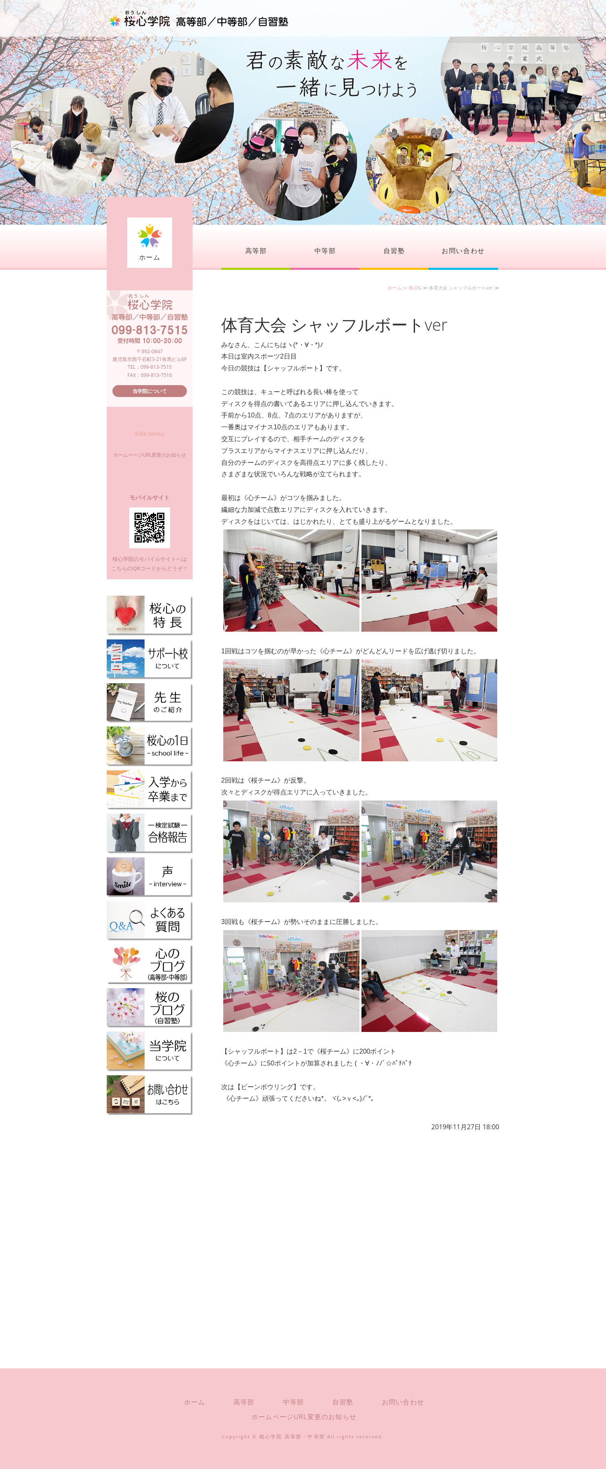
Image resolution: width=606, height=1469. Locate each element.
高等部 (256, 250)
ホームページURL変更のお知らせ (149, 454)
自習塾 (394, 250)
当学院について (149, 391)
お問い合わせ (463, 250)
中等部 (325, 250)
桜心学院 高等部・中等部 (292, 1436)
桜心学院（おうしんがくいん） (199, 18)
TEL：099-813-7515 (150, 366)
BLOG (415, 288)
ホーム (150, 257)
